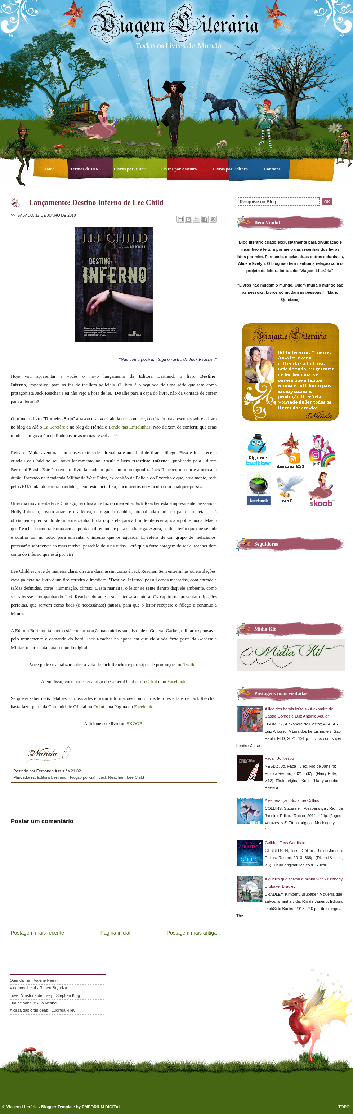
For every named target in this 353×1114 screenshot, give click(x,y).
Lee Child (135, 777)
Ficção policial (83, 777)
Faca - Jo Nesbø (279, 758)
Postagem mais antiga (192, 933)
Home (49, 169)
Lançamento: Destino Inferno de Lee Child (96, 203)
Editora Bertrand (52, 777)
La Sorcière (54, 427)
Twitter (190, 664)
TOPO (344, 1107)
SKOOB (133, 723)
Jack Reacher (112, 777)
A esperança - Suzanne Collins (292, 800)
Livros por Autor (130, 169)
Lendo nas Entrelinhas (129, 427)
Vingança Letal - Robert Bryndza (38, 988)
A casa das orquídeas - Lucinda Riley (42, 1010)
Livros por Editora (231, 169)
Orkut (151, 681)
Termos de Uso (84, 169)
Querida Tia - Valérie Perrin (34, 980)
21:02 (76, 771)
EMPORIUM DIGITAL (101, 1107)
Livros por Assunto (179, 169)
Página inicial (115, 933)
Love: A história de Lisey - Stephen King (45, 995)
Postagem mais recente (37, 933)
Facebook (176, 681)
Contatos (272, 169)
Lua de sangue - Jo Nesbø (33, 1003)
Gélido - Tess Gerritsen (285, 842)
